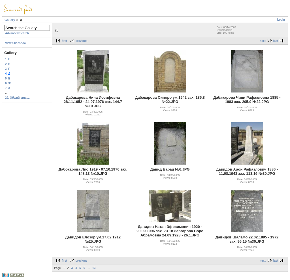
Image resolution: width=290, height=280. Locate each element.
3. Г (7, 68)
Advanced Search (17, 33)
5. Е (7, 78)
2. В (7, 64)
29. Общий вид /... (17, 97)
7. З (7, 88)
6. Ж (8, 83)
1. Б (7, 59)
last (275, 40)
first (64, 40)
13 (93, 268)
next (263, 40)
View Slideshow (15, 43)
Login (281, 19)
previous (82, 40)
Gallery (10, 19)
